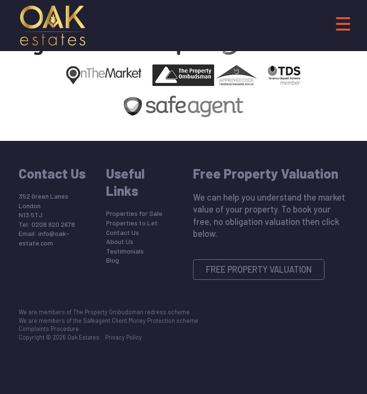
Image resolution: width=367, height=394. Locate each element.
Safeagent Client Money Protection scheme (140, 320)
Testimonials (125, 251)
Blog (112, 260)
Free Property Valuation (259, 269)
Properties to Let (132, 223)
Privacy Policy (123, 337)
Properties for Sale (134, 213)
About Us (119, 241)
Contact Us (122, 232)
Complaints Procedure (49, 328)
